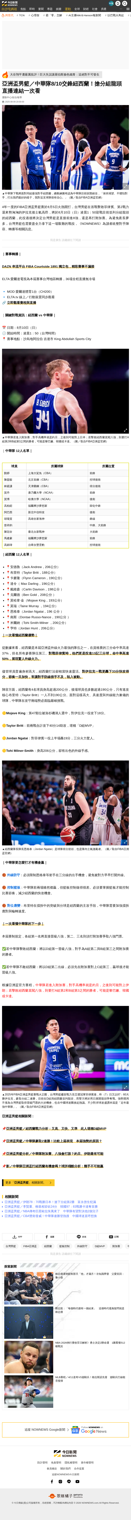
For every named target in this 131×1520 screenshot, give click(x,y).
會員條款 (52, 1468)
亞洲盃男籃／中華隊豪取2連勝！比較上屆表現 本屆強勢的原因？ (54, 1141)
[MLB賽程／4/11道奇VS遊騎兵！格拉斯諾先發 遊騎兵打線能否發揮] (65, 1391)
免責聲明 (56, 1462)
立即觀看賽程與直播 (21, 303)
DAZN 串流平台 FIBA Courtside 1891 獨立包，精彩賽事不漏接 (48, 266)
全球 (77, 9)
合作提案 (79, 1468)
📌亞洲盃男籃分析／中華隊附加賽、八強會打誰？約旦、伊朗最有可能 (52, 1154)
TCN (22, 15)
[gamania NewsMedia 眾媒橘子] (65, 1496)
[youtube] (77, 1481)
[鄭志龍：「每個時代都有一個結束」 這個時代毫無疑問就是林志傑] (65, 1323)
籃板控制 (64, 1246)
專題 (50, 9)
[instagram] (60, 1481)
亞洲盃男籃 (21, 1182)
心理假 (35, 15)
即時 (32, 9)
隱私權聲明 (71, 1462)
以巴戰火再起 (115, 15)
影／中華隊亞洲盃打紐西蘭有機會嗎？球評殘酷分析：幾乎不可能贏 (54, 1166)
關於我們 (65, 1468)
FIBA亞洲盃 (30, 1246)
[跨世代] (7, 15)
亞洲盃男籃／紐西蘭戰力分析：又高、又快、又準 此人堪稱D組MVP (56, 1128)
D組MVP (100, 1246)
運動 (68, 9)
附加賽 (116, 1246)
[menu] (128, 9)
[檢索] (124, 3)
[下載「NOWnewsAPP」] (17, 1236)
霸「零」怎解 (54, 15)
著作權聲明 (87, 1462)
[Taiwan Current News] (111, 3)
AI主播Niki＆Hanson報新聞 (85, 15)
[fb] (51, 1481)
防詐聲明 (42, 1462)
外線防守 (82, 1246)
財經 (86, 9)
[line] (69, 1481)
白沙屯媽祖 (9, 9)
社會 (95, 9)
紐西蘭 (48, 1246)
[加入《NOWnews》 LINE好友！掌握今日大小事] (81, 1236)
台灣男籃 (11, 1246)
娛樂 (58, 9)
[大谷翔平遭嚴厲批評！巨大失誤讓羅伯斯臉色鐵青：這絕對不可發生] (56, 74)
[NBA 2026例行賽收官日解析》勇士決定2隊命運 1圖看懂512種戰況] (65, 1357)
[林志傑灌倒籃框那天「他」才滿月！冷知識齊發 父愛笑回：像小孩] (65, 1288)
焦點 (23, 9)
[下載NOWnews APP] (117, 3)
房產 (103, 9)
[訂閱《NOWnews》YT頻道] (114, 1236)
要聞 (41, 9)
